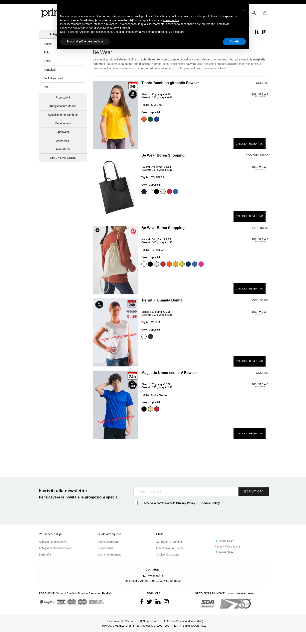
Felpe (47, 61)
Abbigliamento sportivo (53, 541)
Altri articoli (62, 149)
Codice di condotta (167, 554)
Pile (46, 86)
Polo (46, 52)
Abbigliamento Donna (62, 106)
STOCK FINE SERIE (63, 157)
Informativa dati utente (170, 548)
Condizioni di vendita (169, 541)
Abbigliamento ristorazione (55, 548)
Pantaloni (49, 69)
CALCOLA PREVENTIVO (249, 143)
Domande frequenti (109, 554)
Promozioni (63, 97)
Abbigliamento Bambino (63, 114)
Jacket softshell (53, 78)
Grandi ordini (106, 548)
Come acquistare (108, 541)
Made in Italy (63, 123)
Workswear (63, 140)
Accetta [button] (234, 41)
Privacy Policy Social (228, 546)
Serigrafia (45, 554)
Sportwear (62, 132)
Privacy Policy (226, 541)
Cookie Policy (226, 552)
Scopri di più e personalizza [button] (84, 41)
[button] (265, 14)
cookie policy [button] (171, 20)
